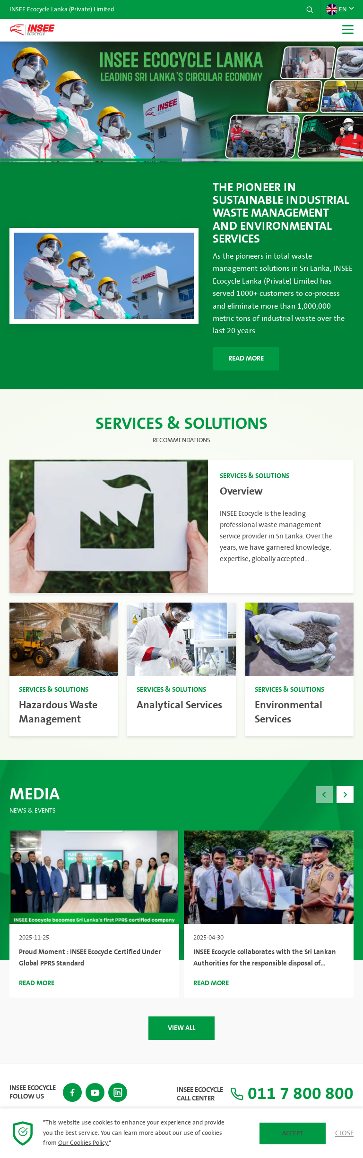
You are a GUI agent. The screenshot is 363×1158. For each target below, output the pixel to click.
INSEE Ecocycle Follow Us (32, 1092)
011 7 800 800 (292, 1094)
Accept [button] (292, 1133)
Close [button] (344, 1133)
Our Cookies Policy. (83, 1143)
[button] (309, 9)
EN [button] (336, 9)
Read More (246, 358)
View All (181, 1028)
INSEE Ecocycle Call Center (200, 1094)
